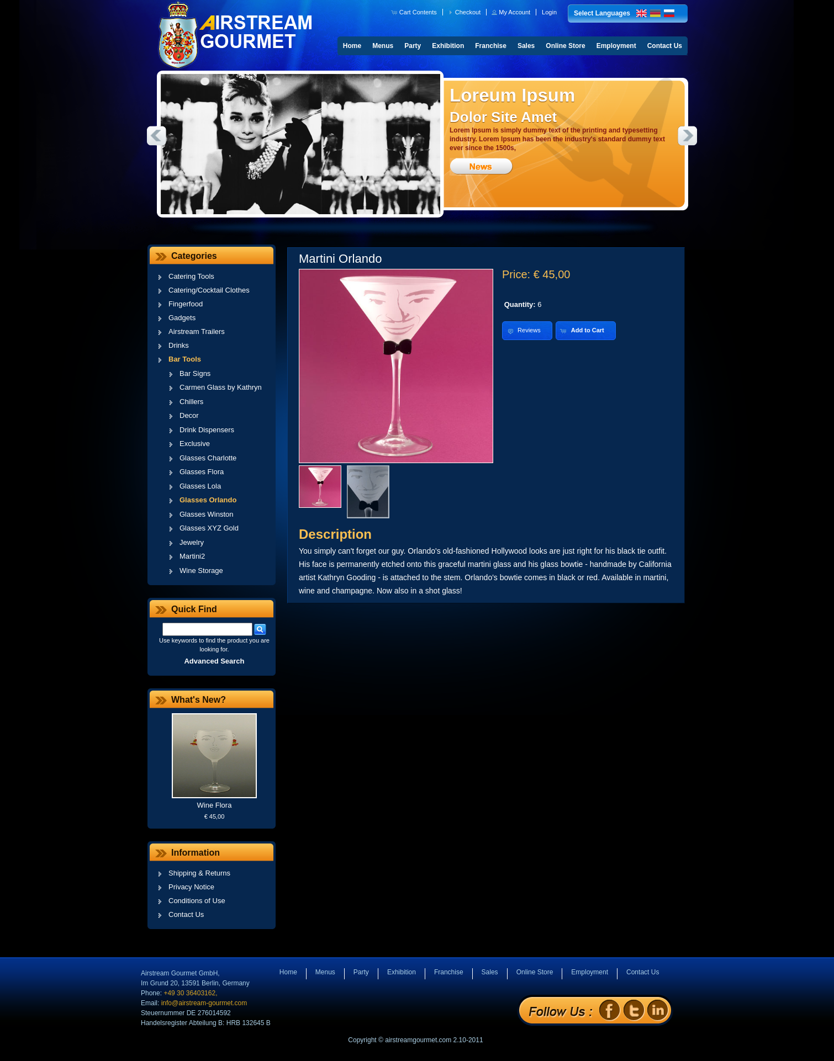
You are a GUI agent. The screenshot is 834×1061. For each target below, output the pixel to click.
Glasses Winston (207, 514)
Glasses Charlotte (208, 458)
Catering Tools (191, 276)
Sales (526, 46)
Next (688, 136)
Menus (382, 46)
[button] (415, 12)
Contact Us (664, 46)
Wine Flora (214, 805)
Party (412, 46)
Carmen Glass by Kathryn (221, 387)
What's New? (198, 699)
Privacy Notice (191, 887)
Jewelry (192, 542)
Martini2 (192, 556)
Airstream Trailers (196, 331)
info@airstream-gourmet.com (204, 1003)
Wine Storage (201, 570)
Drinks (178, 345)
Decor (189, 415)
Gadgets (182, 318)
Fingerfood (185, 304)
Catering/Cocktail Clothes (209, 290)
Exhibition (448, 46)
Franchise (490, 46)
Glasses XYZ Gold (209, 528)
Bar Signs (195, 373)
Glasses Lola (200, 486)
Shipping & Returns (199, 873)
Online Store (565, 46)
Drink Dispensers (207, 430)
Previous (156, 136)
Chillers (191, 401)
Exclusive (195, 443)
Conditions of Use (196, 900)
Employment (616, 46)
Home (352, 46)
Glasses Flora (202, 472)
